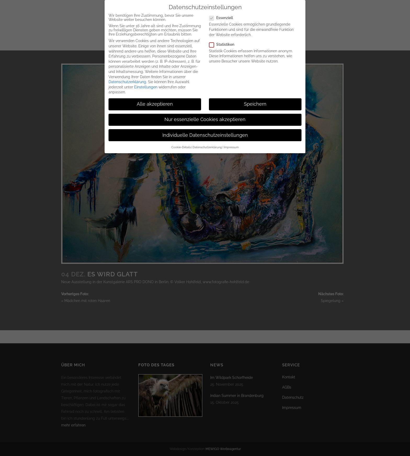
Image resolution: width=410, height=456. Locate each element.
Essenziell (223, 16)
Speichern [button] (255, 102)
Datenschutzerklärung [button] (207, 145)
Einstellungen (145, 85)
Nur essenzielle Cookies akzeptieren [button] (205, 117)
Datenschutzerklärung (127, 80)
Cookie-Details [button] (181, 145)
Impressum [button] (231, 145)
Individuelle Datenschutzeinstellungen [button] (205, 133)
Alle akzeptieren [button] (155, 102)
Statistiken (224, 42)
